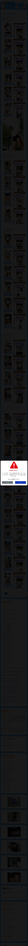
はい (20, 482)
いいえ (7, 482)
